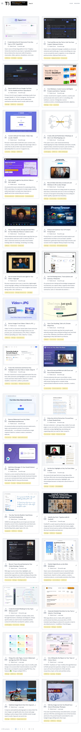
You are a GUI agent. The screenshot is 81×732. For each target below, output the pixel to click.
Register (77, 3)
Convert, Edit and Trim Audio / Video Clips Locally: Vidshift (20, 137)
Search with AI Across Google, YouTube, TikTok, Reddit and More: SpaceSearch (20, 89)
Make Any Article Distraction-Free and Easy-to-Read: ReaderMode (60, 419)
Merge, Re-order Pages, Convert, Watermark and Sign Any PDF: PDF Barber (22, 659)
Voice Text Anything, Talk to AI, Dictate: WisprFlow (59, 324)
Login (71, 3)
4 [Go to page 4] (22, 729)
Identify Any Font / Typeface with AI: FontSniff (58, 518)
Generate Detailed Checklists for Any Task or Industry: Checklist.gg (61, 612)
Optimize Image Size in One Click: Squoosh (21, 705)
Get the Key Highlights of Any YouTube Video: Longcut (60, 469)
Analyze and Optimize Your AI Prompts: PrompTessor (59, 230)
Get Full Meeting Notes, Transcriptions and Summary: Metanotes (60, 277)
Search (31, 3)
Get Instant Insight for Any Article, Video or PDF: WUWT (21, 181)
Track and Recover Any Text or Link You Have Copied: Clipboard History (60, 43)
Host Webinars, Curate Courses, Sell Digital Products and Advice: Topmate (60, 90)
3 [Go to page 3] (20, 729)
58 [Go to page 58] (29, 729)
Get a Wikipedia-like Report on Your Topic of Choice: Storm (61, 659)
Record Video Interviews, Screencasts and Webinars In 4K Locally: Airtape (59, 183)
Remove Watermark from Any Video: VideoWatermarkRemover (19, 420)
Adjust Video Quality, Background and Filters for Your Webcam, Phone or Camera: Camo (21, 230)
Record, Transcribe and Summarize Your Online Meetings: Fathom (20, 565)
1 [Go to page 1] (15, 729)
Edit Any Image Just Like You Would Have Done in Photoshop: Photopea (60, 706)
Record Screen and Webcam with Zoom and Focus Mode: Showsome (60, 371)
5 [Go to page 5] (24, 729)
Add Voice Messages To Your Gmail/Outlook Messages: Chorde (21, 468)
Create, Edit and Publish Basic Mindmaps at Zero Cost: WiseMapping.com (60, 137)
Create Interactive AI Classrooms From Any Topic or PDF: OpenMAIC (20, 43)
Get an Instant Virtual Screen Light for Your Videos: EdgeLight (20, 277)
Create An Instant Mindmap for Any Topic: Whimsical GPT (21, 610)
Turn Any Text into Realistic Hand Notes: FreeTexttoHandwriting (21, 516)
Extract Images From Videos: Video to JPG (20, 323)
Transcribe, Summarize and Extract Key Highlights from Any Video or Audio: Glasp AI (21, 368)
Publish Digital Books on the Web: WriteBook (58, 565)
